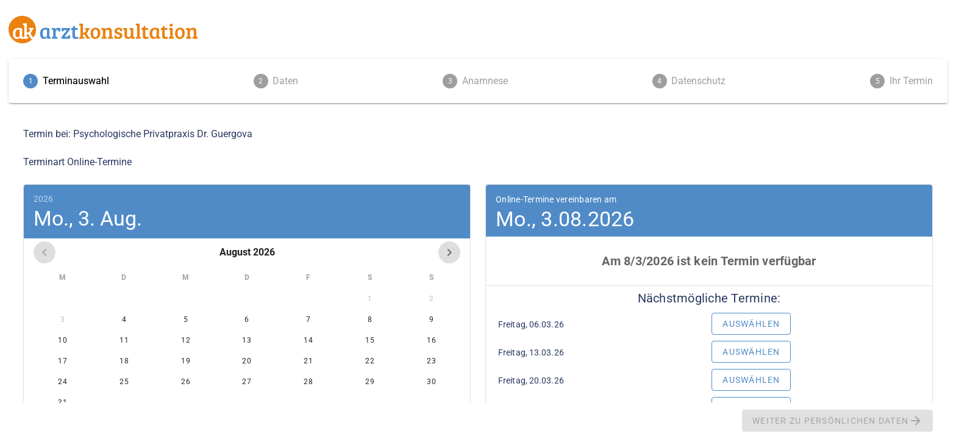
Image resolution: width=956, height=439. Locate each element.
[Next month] (449, 252)
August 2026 (247, 252)
